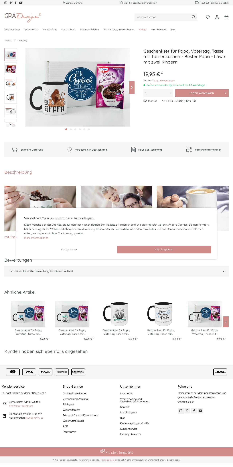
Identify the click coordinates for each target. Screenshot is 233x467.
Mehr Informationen (36, 237)
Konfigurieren (69, 249)
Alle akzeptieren (164, 249)
